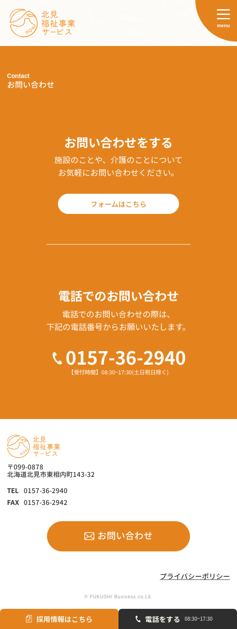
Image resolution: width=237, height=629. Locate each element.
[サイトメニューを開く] (216, 21)
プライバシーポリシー (195, 576)
